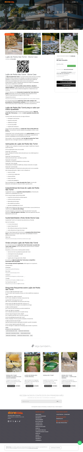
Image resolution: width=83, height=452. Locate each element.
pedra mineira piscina (25, 333)
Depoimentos (55, 2)
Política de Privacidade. (33, 448)
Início (48, 2)
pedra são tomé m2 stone (23, 335)
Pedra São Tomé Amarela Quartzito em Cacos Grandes (32, 377)
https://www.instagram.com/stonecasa (15, 276)
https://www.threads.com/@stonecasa (15, 280)
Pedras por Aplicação (40, 426)
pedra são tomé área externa (12, 333)
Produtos (37, 433)
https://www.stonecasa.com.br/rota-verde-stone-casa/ (18, 238)
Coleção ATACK (38, 423)
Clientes (37, 435)
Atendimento (38, 440)
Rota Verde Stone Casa (40, 430)
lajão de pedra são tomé (11, 330)
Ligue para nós (66, 85)
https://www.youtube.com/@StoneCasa (15, 283)
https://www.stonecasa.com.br (13, 272)
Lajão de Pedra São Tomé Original (49, 376)
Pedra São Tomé (67, 375)
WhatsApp (67, 414)
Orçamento (38, 438)
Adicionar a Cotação (71, 65)
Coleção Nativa (38, 424)
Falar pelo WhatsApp (66, 82)
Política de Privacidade (40, 416)
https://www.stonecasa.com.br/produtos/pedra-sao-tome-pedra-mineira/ (23, 98)
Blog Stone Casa (39, 421)
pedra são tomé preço (11, 335)
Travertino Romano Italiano (41, 431)
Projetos (37, 428)
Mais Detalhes (11, 385)
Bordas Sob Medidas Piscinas (12, 376)
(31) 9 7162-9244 (59, 414)
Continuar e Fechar (55, 447)
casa (31, 335)
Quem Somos (38, 414)
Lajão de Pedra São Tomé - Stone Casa (42, 15)
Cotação (18, 385)
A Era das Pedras (39, 419)
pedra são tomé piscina (24, 330)
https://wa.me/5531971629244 (12, 269)
